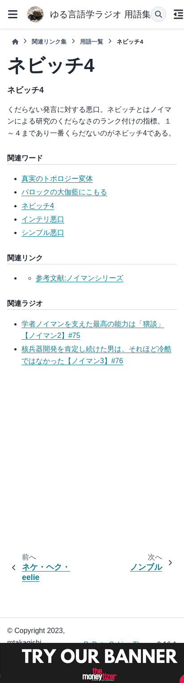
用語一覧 (91, 41)
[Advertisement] (83, 461)
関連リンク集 (49, 41)
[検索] (158, 14)
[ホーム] (15, 41)
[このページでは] (178, 14)
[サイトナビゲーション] (12, 14)
